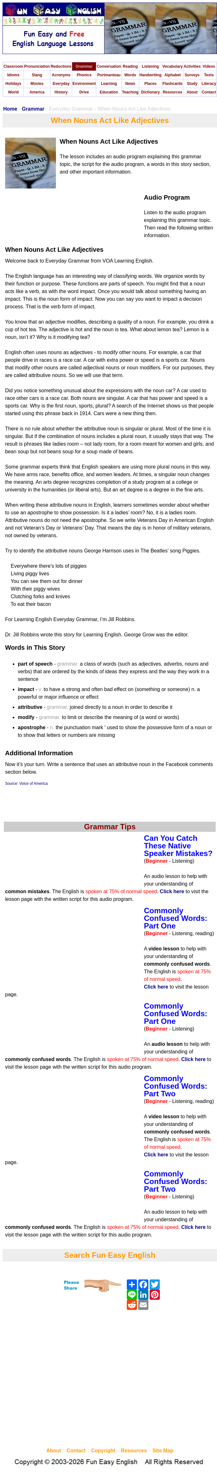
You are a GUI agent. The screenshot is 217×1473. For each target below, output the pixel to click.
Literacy (208, 83)
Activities (192, 66)
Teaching (130, 92)
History (61, 92)
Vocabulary (172, 66)
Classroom (13, 66)
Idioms (13, 75)
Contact (209, 92)
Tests (209, 75)
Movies (37, 83)
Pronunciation (37, 66)
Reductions (61, 66)
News (130, 83)
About (192, 92)
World (13, 92)
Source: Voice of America (26, 783)
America (37, 92)
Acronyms (61, 75)
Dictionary (150, 92)
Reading (130, 66)
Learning (109, 83)
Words (130, 75)
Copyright (103, 1450)
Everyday (61, 83)
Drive (84, 92)
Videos (209, 66)
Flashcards (172, 83)
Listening (150, 66)
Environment (84, 83)
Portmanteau (108, 75)
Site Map (163, 1450)
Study (192, 83)
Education (109, 92)
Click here (172, 891)
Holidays (13, 83)
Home (10, 109)
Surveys (192, 75)
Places (151, 83)
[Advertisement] (59, 1379)
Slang (37, 75)
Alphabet (172, 75)
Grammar (84, 66)
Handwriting (150, 75)
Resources (172, 92)
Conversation (109, 66)
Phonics (84, 75)
